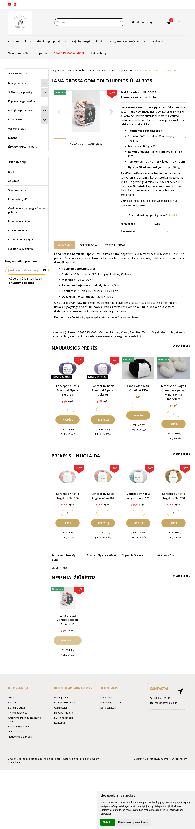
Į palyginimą (76, 155)
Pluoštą (135, 332)
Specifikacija (88, 245)
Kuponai (41, 53)
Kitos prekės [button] (152, 41)
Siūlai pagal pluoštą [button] (50, 41)
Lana (54, 336)
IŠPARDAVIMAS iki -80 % (68, 53)
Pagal (155, 332)
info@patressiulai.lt (163, 703)
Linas (71, 332)
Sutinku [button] (107, 822)
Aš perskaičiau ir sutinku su (25, 280)
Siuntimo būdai (17, 190)
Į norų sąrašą (94, 155)
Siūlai (63, 336)
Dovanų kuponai (18, 230)
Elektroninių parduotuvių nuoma (151, 758)
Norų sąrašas (108, 707)
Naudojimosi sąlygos (20, 239)
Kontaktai (59, 722)
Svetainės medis (63, 717)
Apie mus (13, 181)
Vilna (124, 332)
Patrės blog (98, 53)
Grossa (180, 332)
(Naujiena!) (58, 332)
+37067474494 (160, 698)
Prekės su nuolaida (65, 702)
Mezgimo (121, 336)
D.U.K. (11, 172)
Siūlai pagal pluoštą (20, 92)
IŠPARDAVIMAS (86, 332)
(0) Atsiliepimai (115, 245)
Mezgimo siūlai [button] (18, 41)
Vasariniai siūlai (18, 53)
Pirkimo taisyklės (18, 199)
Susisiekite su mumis (20, 248)
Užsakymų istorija (110, 702)
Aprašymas (64, 245)
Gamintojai (60, 707)
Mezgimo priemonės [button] (122, 41)
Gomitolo (167, 332)
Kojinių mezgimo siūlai (87, 41)
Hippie (114, 332)
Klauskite (173, 215)
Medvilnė (135, 336)
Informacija (18, 688)
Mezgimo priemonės (20, 110)
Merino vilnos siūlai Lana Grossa (91, 336)
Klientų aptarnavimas (73, 688)
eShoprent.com (178, 758)
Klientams (109, 688)
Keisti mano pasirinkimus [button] (133, 822)
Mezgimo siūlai (17, 83)
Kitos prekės (15, 119)
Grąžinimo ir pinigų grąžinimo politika (26, 210)
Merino (103, 332)
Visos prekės (181, 346)
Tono (145, 332)
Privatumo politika (19, 221)
